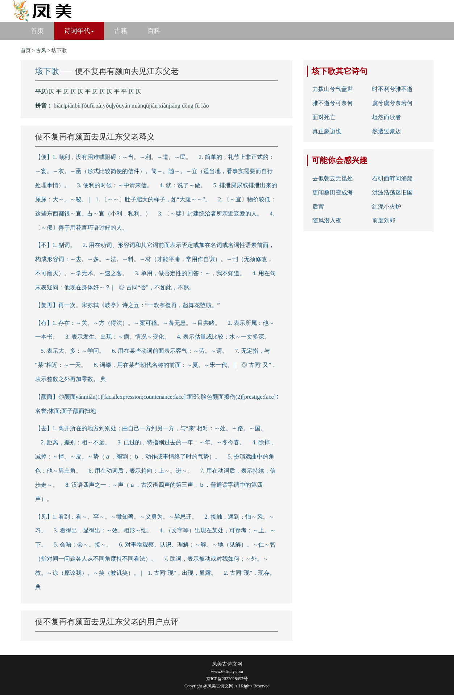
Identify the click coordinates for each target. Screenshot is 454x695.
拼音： (44, 105)
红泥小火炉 (386, 207)
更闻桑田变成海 (332, 192)
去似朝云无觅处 (332, 178)
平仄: (42, 91)
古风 (41, 50)
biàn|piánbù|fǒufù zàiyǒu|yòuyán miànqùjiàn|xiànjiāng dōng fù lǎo (131, 105)
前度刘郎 (383, 220)
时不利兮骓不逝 (392, 89)
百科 (154, 30)
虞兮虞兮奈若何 (392, 103)
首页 (37, 30)
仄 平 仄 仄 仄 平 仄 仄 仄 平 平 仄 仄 (95, 91)
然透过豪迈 (386, 131)
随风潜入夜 (326, 220)
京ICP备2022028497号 (227, 678)
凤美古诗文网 (227, 664)
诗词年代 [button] (79, 30)
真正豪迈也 (326, 131)
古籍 (120, 30)
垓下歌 (47, 71)
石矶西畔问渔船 (392, 178)
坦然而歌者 (386, 117)
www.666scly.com (227, 671)
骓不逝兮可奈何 (332, 103)
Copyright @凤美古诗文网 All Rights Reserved (227, 685)
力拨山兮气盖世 (332, 89)
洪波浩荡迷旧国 (392, 192)
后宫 (318, 207)
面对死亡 (324, 117)
